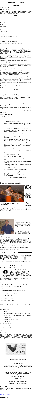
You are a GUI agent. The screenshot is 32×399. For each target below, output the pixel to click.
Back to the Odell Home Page (5, 0)
